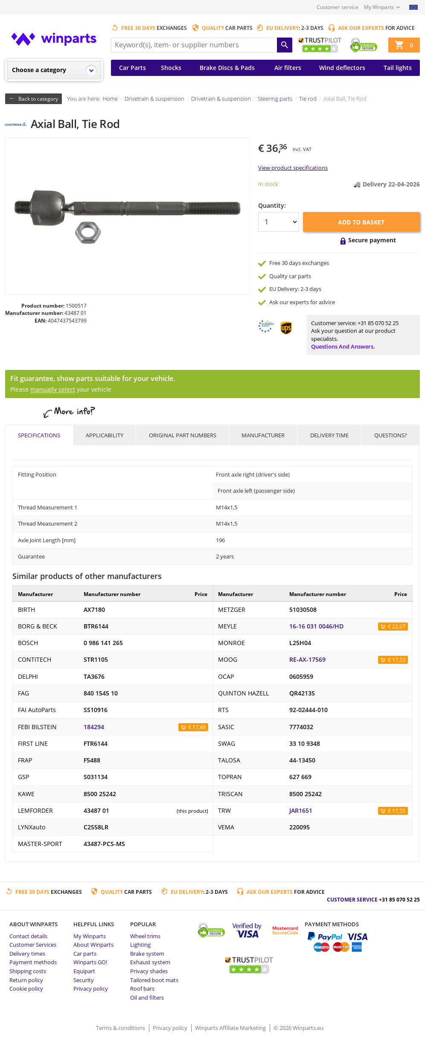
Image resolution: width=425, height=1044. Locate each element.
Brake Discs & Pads (227, 68)
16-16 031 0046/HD (316, 626)
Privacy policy (90, 988)
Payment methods (33, 962)
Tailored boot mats (154, 980)
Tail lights (398, 68)
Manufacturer (263, 435)
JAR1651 (300, 810)
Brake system (147, 953)
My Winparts (379, 7)
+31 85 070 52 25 (378, 323)
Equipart (84, 971)
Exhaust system (150, 962)
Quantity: (272, 205)
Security (83, 980)
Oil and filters (147, 997)
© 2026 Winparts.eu (298, 1028)
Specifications (39, 435)
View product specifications (293, 168)
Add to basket (361, 222)
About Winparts (93, 944)
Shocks (171, 68)
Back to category (38, 98)
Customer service (337, 7)
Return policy (26, 980)
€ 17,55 (396, 810)
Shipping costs (27, 971)
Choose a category (39, 70)
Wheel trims (145, 936)
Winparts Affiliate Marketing (231, 1028)
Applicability (104, 435)
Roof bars (142, 988)
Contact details (28, 936)
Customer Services (32, 944)
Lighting (140, 944)
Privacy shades (149, 971)
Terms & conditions (121, 1028)
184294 (94, 727)
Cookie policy (26, 988)
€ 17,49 (197, 727)
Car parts (84, 953)
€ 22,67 (396, 626)
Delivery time (329, 435)
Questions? (390, 435)
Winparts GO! (90, 962)
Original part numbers (182, 435)
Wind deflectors (342, 68)
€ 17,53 (396, 659)
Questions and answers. (343, 346)
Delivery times (27, 953)
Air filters (287, 68)
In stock (268, 184)
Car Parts (132, 68)
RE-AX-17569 (307, 659)
